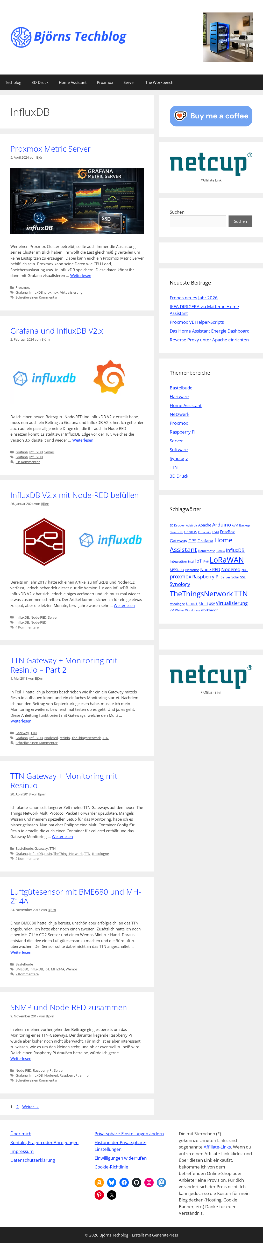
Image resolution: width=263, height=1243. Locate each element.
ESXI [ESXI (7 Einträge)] (215, 531)
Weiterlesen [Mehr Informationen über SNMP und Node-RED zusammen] (20, 1058)
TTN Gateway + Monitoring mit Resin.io (63, 781)
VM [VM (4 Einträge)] (172, 610)
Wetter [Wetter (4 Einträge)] (179, 610)
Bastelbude (24, 848)
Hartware (179, 397)
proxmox (51, 292)
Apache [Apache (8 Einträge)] (204, 525)
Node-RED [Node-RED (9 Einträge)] (210, 569)
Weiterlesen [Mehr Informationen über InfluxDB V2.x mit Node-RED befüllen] (124, 605)
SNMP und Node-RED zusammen (68, 1007)
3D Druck (40, 82)
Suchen (177, 212)
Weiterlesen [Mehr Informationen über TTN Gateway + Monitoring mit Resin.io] (62, 836)
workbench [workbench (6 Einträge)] (209, 610)
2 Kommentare (27, 858)
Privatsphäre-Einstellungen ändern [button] (129, 1134)
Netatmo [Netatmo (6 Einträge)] (192, 570)
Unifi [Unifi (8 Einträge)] (203, 603)
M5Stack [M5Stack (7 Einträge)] (177, 569)
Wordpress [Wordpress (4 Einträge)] (192, 610)
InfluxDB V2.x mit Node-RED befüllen (74, 495)
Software (179, 449)
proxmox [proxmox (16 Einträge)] (180, 576)
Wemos (71, 969)
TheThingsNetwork (86, 737)
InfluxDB (36, 292)
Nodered (51, 737)
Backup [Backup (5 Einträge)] (244, 525)
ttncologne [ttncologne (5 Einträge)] (177, 604)
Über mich (20, 1134)
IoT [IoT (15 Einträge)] (198, 560)
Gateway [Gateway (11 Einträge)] (178, 541)
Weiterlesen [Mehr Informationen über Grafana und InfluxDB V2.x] (82, 440)
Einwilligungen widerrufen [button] (121, 1158)
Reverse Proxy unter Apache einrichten (209, 340)
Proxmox (105, 82)
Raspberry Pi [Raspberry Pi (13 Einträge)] (206, 576)
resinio (65, 737)
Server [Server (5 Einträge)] (225, 577)
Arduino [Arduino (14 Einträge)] (221, 524)
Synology (179, 458)
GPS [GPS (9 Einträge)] (192, 541)
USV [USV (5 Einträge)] (212, 604)
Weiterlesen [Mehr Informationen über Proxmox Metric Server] (80, 275)
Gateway (22, 733)
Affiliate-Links (217, 1147)
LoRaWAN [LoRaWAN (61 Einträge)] (227, 560)
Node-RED (38, 617)
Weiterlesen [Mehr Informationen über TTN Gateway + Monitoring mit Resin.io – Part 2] (20, 721)
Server (129, 82)
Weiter (30, 1106)
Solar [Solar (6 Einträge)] (235, 577)
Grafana (22, 292)
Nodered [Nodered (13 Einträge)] (230, 569)
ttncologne (100, 853)
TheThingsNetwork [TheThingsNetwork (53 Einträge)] (201, 593)
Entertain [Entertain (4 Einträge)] (204, 532)
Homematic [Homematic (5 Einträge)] (206, 551)
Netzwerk (179, 414)
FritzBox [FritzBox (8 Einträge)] (227, 531)
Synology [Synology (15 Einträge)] (180, 583)
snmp (84, 1075)
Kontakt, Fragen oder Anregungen (44, 1142)
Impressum (22, 1151)
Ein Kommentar (28, 462)
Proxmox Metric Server (50, 148)
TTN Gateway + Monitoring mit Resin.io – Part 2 (63, 665)
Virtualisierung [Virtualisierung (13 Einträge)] (232, 603)
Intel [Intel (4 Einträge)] (191, 561)
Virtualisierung (71, 292)
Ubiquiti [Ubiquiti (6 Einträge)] (192, 603)
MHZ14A (57, 969)
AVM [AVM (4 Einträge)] (235, 525)
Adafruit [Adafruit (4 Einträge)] (191, 525)
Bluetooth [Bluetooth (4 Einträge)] (176, 532)
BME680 (22, 969)
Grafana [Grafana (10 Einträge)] (205, 541)
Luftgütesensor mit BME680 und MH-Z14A (75, 896)
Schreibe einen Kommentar (37, 297)
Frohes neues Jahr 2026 (194, 298)
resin (48, 853)
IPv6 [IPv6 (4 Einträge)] (206, 561)
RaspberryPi (69, 1075)
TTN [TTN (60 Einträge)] (241, 593)
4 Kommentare (27, 627)
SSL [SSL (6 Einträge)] (243, 577)
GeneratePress (165, 1235)
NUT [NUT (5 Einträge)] (244, 570)
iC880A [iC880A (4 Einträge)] (220, 551)
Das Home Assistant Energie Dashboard (210, 331)
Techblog (13, 82)
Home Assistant (73, 82)
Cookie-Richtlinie (111, 1167)
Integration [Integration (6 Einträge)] (178, 561)
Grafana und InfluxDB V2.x (56, 330)
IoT (47, 969)
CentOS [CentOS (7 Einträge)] (190, 531)
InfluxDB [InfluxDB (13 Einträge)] (235, 550)
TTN (34, 733)
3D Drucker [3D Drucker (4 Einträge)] (177, 525)
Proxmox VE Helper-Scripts (197, 322)
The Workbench (159, 82)
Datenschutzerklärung (32, 1160)
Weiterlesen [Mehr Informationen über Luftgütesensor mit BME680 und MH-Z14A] (20, 952)
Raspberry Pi (42, 1070)
